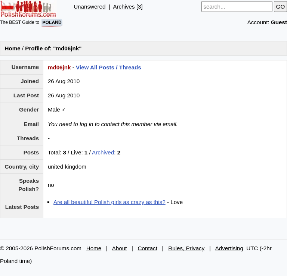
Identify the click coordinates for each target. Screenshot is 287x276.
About (119, 248)
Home (12, 48)
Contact (147, 248)
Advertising (229, 248)
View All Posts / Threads (108, 67)
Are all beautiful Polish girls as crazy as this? (109, 202)
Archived (103, 152)
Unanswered (89, 6)
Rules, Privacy (186, 248)
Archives (124, 6)
